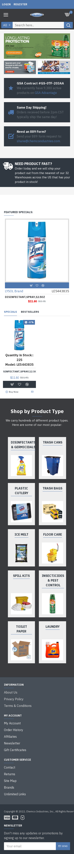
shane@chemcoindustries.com (38, 141)
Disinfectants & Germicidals (23, 444)
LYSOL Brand (14, 291)
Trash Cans (52, 442)
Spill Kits (21, 576)
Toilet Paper (21, 629)
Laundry (53, 627)
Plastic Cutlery (21, 490)
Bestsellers (30, 311)
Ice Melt (21, 534)
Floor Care (52, 534)
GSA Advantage (46, 93)
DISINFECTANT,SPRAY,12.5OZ (25, 297)
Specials (10, 311)
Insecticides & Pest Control (53, 580)
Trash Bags (52, 488)
